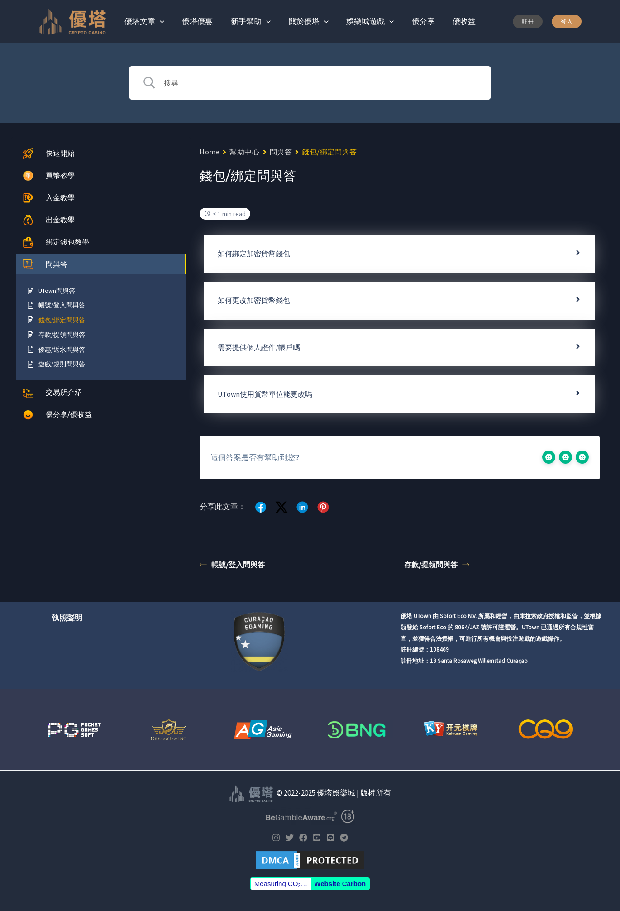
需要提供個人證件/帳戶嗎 (259, 347)
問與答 (281, 151)
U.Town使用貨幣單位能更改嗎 (265, 393)
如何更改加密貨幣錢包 (254, 300)
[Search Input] (321, 82)
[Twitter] (290, 838)
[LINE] (330, 838)
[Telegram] (344, 838)
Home (209, 151)
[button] (528, 21)
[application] (158, 21)
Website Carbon (340, 883)
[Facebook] (303, 838)
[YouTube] (317, 838)
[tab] (399, 254)
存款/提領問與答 (436, 564)
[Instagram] (276, 838)
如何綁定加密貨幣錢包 (254, 253)
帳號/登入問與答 (232, 564)
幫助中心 (244, 151)
